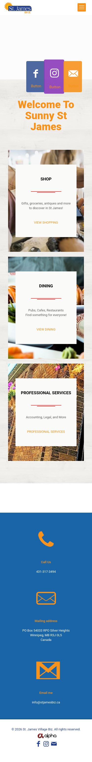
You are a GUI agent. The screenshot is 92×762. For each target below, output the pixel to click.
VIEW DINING (46, 329)
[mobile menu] (82, 7)
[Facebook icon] (38, 745)
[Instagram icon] (46, 745)
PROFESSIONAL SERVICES (46, 431)
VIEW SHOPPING (46, 222)
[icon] (54, 745)
